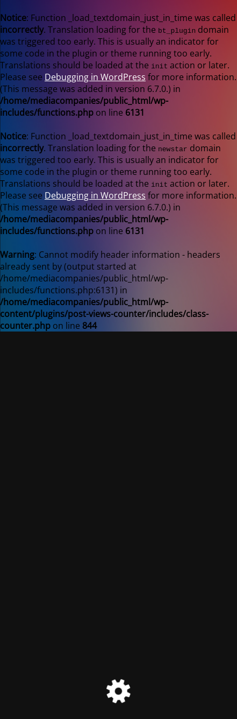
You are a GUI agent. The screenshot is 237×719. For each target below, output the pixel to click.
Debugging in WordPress (95, 77)
